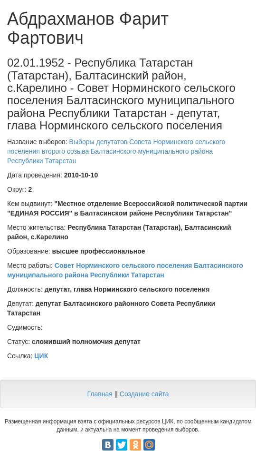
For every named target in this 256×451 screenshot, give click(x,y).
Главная (99, 394)
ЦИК (41, 356)
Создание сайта (144, 394)
